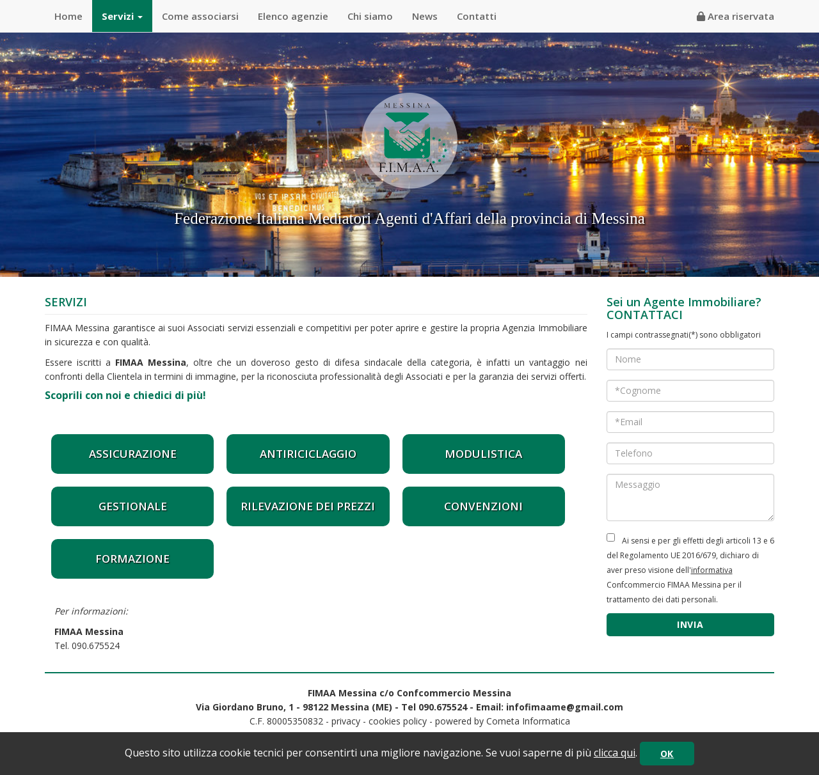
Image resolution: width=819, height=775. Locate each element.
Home (68, 16)
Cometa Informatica (528, 721)
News (425, 16)
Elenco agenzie (293, 16)
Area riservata (735, 16)
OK (667, 754)
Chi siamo (370, 16)
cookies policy (398, 721)
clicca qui (614, 753)
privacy (345, 721)
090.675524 (96, 645)
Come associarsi (200, 16)
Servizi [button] (122, 16)
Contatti (477, 16)
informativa (712, 570)
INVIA (690, 624)
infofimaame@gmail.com (564, 707)
